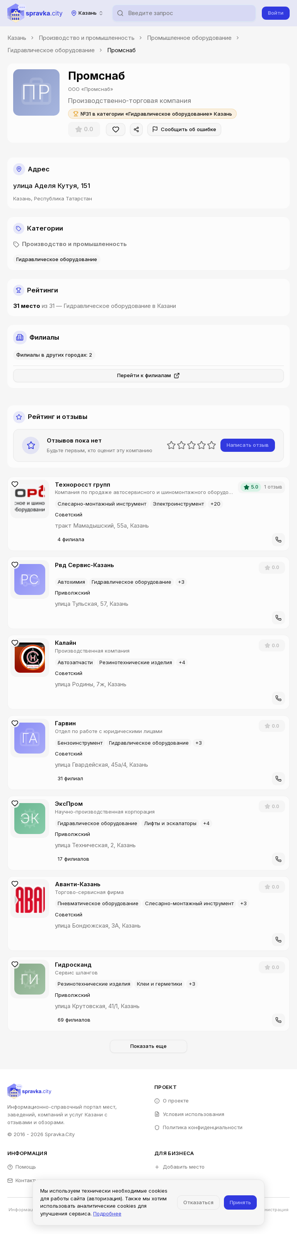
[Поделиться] (136, 129)
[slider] (191, 445)
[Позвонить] (278, 539)
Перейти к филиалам (148, 375)
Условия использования (189, 1114)
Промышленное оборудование (189, 37)
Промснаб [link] (121, 50)
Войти (275, 13)
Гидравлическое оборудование (51, 50)
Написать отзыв (248, 445)
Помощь (21, 1167)
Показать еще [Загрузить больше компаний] (148, 1046)
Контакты (23, 1180)
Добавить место (179, 1167)
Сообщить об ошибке (184, 129)
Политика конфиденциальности (198, 1127)
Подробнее (107, 1213)
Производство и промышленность (87, 37)
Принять (240, 1202)
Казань (16, 37)
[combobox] (87, 13)
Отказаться (198, 1202)
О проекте (171, 1100)
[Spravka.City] (35, 13)
